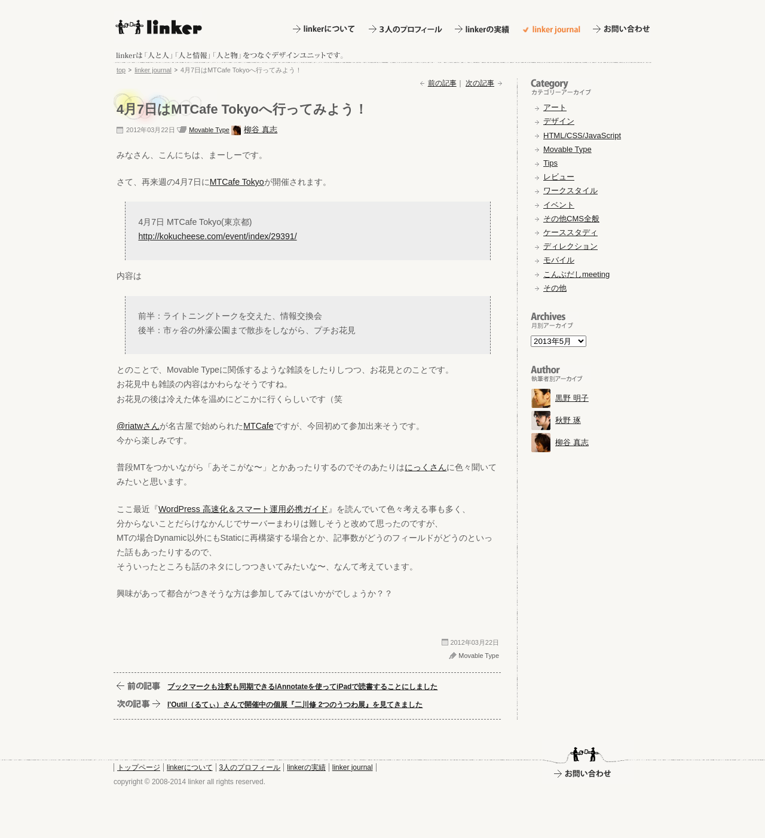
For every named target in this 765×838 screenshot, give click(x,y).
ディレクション (570, 246)
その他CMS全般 (571, 218)
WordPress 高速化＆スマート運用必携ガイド (243, 509)
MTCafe (258, 426)
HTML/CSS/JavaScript (582, 135)
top (121, 70)
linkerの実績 (306, 767)
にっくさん (425, 467)
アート (555, 107)
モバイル (558, 259)
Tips (550, 163)
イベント (558, 204)
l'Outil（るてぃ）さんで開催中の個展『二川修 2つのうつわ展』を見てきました (295, 704)
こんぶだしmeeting (576, 274)
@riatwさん (138, 426)
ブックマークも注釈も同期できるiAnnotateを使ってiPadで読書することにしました (302, 686)
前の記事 (442, 83)
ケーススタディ (570, 232)
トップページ (138, 767)
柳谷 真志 (260, 129)
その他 (555, 288)
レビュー (558, 176)
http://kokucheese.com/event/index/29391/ (217, 236)
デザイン (558, 121)
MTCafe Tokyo (237, 182)
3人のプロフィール (250, 767)
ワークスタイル (570, 190)
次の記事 (480, 83)
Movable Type (209, 129)
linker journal (153, 70)
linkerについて (190, 767)
